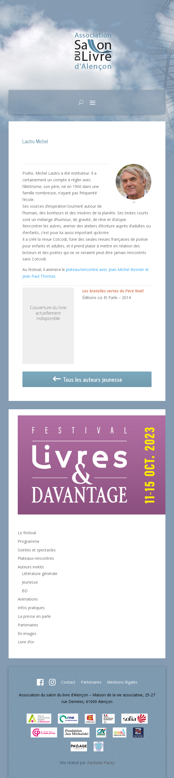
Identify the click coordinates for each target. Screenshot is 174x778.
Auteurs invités (31, 566)
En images (27, 633)
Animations (28, 599)
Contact (68, 682)
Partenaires (28, 625)
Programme (28, 541)
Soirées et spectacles (37, 550)
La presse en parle (34, 616)
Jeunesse (30, 582)
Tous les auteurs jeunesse (87, 379)
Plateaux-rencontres (36, 558)
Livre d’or (26, 641)
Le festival (27, 532)
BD (25, 590)
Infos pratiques (31, 607)
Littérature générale (39, 573)
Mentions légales (122, 682)
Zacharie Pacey (100, 762)
